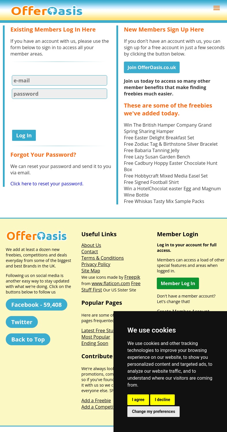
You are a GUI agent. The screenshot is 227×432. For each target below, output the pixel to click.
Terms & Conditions (102, 258)
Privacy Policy (95, 264)
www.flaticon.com (111, 283)
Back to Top (28, 339)
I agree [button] (138, 399)
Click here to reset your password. (46, 183)
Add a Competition (101, 407)
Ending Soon (94, 343)
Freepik (132, 277)
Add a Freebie (96, 400)
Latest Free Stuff (98, 330)
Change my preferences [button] (153, 411)
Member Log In (178, 283)
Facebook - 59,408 (36, 305)
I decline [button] (162, 399)
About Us (91, 245)
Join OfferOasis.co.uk (152, 67)
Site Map (90, 270)
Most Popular (95, 337)
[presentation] (54, 115)
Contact (89, 251)
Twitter (21, 322)
